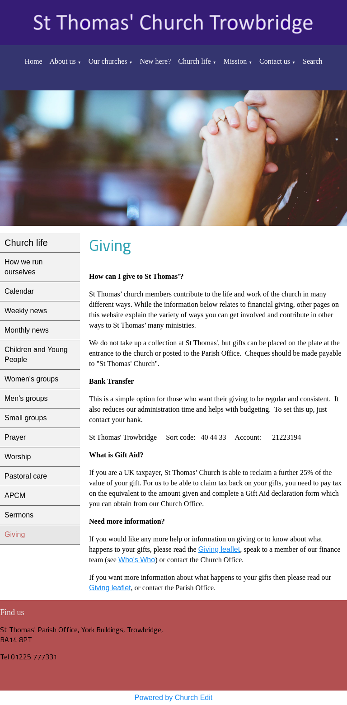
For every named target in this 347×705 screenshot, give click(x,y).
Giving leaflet (219, 549)
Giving (15, 534)
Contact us (274, 61)
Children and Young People (36, 354)
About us (63, 61)
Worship (18, 457)
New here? (155, 61)
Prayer (15, 437)
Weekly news (26, 311)
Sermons (19, 515)
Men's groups (26, 398)
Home (33, 61)
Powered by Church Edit (174, 697)
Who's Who (136, 560)
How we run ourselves (23, 267)
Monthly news (27, 330)
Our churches (108, 61)
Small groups (26, 418)
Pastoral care (26, 476)
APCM (15, 495)
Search (313, 61)
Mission (235, 61)
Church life (194, 61)
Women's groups (31, 379)
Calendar (19, 291)
